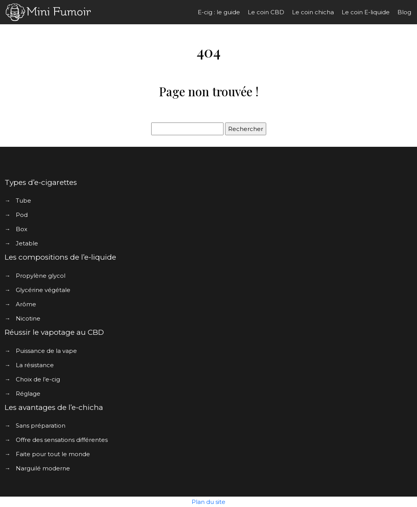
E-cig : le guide (219, 12)
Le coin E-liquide (366, 12)
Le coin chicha (313, 12)
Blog (404, 12)
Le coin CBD (266, 12)
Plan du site (208, 501)
